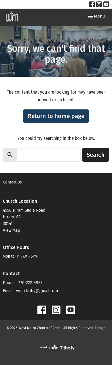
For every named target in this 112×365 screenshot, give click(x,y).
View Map (11, 230)
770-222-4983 (30, 282)
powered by (56, 347)
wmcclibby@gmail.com (37, 290)
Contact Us (12, 182)
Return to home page (56, 116)
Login (101, 328)
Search (96, 154)
